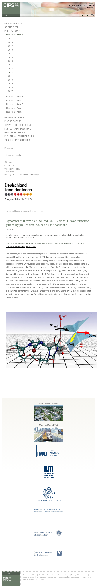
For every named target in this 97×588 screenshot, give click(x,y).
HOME (5, 15)
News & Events (13, 23)
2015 (10, 61)
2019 (10, 46)
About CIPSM (11, 27)
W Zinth (30, 237)
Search (43, 579)
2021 (10, 38)
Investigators (12, 121)
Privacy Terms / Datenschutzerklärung (21, 174)
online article (31, 247)
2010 (10, 80)
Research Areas (14, 117)
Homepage (26, 575)
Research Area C (15, 100)
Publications (12, 31)
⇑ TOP (7, 573)
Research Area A (15, 34)
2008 (10, 87)
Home (8, 211)
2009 (10, 83)
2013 (10, 69)
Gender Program (14, 132)
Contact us (9, 165)
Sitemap (8, 162)
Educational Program (18, 128)
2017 (10, 53)
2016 (10, 57)
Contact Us (52, 577)
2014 (10, 65)
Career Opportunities (17, 140)
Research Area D (15, 104)
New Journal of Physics (15, 247)
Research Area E (14, 108)
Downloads (9, 148)
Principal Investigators (79, 575)
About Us (41, 575)
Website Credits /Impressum (12, 170)
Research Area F (14, 112)
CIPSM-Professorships (17, 125)
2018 (10, 50)
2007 (10, 91)
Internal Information (13, 155)
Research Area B (15, 96)
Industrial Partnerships (19, 136)
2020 (10, 42)
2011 (10, 76)
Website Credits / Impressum (68, 577)
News (34, 575)
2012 (10, 72)
